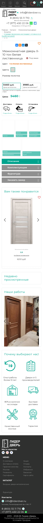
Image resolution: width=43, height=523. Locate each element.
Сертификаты (8, 475)
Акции (26, 461)
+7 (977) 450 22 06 (17, 23)
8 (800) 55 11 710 (19, 17)
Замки (18, 133)
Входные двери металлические (16, 484)
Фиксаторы (34, 133)
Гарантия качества (10, 467)
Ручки (5, 136)
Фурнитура (13, 174)
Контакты (27, 467)
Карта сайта (28, 475)
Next (37, 219)
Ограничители (8, 154)
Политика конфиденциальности (21, 518)
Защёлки (19, 136)
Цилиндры (33, 136)
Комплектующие (17, 167)
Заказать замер (16, 180)
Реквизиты (7, 472)
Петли (5, 151)
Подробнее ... (8, 113)
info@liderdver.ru (30, 12)
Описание (13, 161)
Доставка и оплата (10, 464)
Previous (5, 219)
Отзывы (26, 464)
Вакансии (27, 472)
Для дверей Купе (27, 153)
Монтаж (6, 470)
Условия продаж (22, 520)
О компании (8, 461)
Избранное (28, 470)
